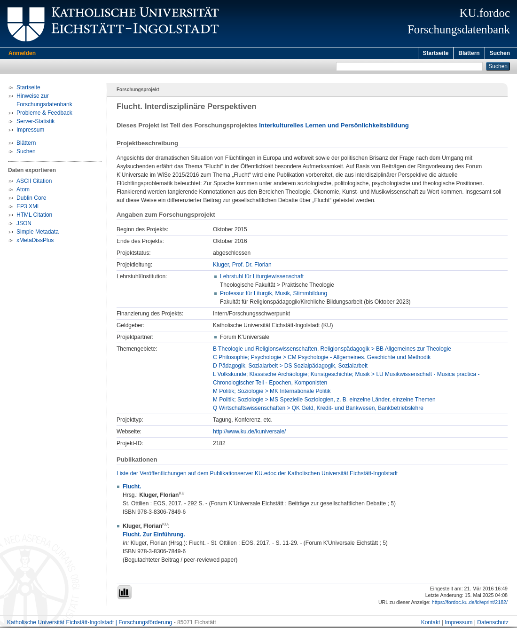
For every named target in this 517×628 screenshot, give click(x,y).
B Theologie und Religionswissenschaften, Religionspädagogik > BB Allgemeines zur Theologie (332, 350)
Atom (23, 191)
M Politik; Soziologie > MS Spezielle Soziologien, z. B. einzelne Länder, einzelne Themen (324, 401)
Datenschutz (493, 623)
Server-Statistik (35, 122)
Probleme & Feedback (44, 114)
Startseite (436, 53)
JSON (23, 224)
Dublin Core (31, 199)
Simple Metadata (37, 233)
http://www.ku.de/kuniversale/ (249, 433)
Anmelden (22, 53)
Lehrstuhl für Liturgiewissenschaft (262, 278)
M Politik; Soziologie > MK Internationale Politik (271, 392)
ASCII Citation (34, 182)
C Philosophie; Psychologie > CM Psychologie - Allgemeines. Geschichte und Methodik (322, 358)
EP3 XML (28, 207)
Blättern (468, 53)
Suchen (500, 53)
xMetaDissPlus (35, 241)
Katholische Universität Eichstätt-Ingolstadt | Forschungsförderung (89, 623)
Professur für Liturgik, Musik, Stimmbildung (273, 294)
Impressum (30, 131)
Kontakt (430, 623)
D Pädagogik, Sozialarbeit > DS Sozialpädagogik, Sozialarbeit (290, 367)
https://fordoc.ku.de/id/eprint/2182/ (470, 603)
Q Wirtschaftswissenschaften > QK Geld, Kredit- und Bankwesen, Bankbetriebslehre (318, 409)
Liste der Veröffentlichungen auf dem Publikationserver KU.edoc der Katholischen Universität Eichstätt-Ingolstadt (257, 474)
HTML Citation (34, 216)
